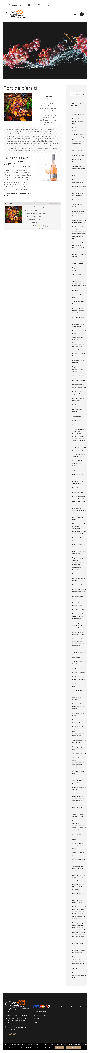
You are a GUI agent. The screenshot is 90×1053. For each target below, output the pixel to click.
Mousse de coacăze (78, 492)
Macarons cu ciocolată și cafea (77, 181)
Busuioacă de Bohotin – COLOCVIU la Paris (17, 164)
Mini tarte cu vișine (78, 488)
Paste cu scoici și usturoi (77, 518)
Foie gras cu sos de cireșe (78, 938)
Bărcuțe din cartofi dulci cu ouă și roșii (78, 194)
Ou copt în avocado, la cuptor (79, 276)
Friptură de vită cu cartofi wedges (78, 325)
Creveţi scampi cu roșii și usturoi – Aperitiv (77, 868)
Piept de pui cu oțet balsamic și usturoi (78, 546)
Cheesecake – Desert (79, 753)
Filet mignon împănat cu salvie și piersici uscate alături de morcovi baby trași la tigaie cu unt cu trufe (79, 927)
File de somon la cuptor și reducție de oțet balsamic (78, 916)
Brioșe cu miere (77, 736)
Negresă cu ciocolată (79, 380)
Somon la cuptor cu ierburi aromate (78, 663)
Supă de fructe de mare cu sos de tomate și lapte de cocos (78, 246)
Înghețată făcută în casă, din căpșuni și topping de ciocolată (78, 213)
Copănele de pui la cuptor (78, 318)
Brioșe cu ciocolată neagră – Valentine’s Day (78, 729)
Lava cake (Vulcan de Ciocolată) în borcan (78, 348)
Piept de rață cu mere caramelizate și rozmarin (79, 288)
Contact (33, 5)
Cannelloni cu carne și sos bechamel (79, 741)
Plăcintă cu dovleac (78, 574)
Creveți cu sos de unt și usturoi (79, 860)
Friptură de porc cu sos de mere (78, 958)
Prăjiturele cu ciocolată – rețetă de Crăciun (78, 369)
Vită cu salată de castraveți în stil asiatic (77, 463)
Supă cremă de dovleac (76, 698)
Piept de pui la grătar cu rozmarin (79, 552)
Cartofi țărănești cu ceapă (78, 748)
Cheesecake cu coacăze (77, 759)
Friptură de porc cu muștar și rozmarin (78, 951)
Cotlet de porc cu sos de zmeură (79, 829)
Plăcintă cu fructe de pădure (78, 579)
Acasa (23, 5)
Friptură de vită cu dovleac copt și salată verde (79, 975)
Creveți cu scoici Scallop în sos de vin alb (78, 340)
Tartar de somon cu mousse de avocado (78, 442)
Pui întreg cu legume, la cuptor (79, 354)
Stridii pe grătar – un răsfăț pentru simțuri (79, 221)
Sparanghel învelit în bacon (78, 692)
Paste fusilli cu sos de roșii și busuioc (79, 188)
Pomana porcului (77, 585)
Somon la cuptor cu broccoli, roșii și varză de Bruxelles (79, 654)
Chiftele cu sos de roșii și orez (78, 399)
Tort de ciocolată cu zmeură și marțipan (78, 455)
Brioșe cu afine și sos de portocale (78, 721)
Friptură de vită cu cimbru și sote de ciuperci (78, 966)
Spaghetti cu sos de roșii (78, 685)
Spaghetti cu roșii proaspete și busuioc (78, 678)
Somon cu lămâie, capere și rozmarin (78, 640)
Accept (59, 1048)
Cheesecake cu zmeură (77, 766)
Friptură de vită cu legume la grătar (78, 361)
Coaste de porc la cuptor (77, 145)
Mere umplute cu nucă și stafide (77, 475)
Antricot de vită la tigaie (78, 714)
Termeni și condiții (40, 1011)
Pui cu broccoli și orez (77, 597)
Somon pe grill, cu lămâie (78, 303)
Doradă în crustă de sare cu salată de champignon (78, 877)
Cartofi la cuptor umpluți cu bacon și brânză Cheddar (78, 310)
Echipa (43, 5)
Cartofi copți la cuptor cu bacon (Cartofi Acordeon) (78, 153)
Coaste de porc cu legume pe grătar (78, 795)
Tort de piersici (77, 200)
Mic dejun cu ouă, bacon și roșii (77, 482)
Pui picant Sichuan (78, 609)
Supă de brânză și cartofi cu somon (77, 262)
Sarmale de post (77, 281)
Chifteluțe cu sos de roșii (78, 773)
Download (53, 5)
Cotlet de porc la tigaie (77, 174)
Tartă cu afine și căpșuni (77, 205)
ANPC (36, 1023)
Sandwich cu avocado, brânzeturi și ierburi (79, 167)
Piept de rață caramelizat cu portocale (76, 567)
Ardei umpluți (76, 420)
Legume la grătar (77, 470)
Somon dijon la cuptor (77, 647)
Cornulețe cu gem (78, 800)
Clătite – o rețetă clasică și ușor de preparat (77, 780)
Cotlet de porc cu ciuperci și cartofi (77, 822)
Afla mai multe (73, 1048)
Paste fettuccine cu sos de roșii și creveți (79, 386)
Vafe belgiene (76, 416)
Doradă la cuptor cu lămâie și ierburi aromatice (78, 886)
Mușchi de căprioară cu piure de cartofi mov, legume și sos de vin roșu (79, 500)
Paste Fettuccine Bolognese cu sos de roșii (78, 121)
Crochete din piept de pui (78, 129)
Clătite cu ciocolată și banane (79, 788)
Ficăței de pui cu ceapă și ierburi (77, 393)
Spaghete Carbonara (78, 672)
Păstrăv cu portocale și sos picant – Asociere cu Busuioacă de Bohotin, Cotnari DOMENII (79, 528)
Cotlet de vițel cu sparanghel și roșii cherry (78, 846)
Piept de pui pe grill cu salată (78, 559)
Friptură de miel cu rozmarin (78, 945)
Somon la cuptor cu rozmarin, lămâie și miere (78, 137)
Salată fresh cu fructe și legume (79, 228)
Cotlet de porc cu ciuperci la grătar (77, 815)
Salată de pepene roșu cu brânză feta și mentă (79, 236)
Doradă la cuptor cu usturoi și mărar (78, 901)
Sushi (74, 425)
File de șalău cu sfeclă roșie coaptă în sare (79, 908)
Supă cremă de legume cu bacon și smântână (78, 706)
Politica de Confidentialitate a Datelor (43, 1017)
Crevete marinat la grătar (78, 854)
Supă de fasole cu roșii (77, 296)
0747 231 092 (12, 1034)
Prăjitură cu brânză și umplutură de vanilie (79, 590)
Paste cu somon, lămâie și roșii (77, 161)
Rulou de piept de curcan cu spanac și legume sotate (78, 616)
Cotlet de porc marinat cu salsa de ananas (78, 836)
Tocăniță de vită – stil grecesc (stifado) (79, 449)
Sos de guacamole (78, 668)
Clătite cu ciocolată (78, 376)
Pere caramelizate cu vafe (79, 539)
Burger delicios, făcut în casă (79, 332)
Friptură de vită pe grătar (78, 269)
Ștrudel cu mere (77, 405)
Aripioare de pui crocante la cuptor (78, 113)
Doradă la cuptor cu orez (78, 895)
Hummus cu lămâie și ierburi (78, 410)
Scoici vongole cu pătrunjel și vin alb (78, 633)
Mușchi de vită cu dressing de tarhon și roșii (79, 510)
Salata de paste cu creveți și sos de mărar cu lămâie (78, 625)
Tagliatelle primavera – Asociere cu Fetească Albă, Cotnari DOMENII (79, 432)
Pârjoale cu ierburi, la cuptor (79, 255)
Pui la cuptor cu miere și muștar (77, 604)
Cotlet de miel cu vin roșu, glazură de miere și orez (78, 807)
